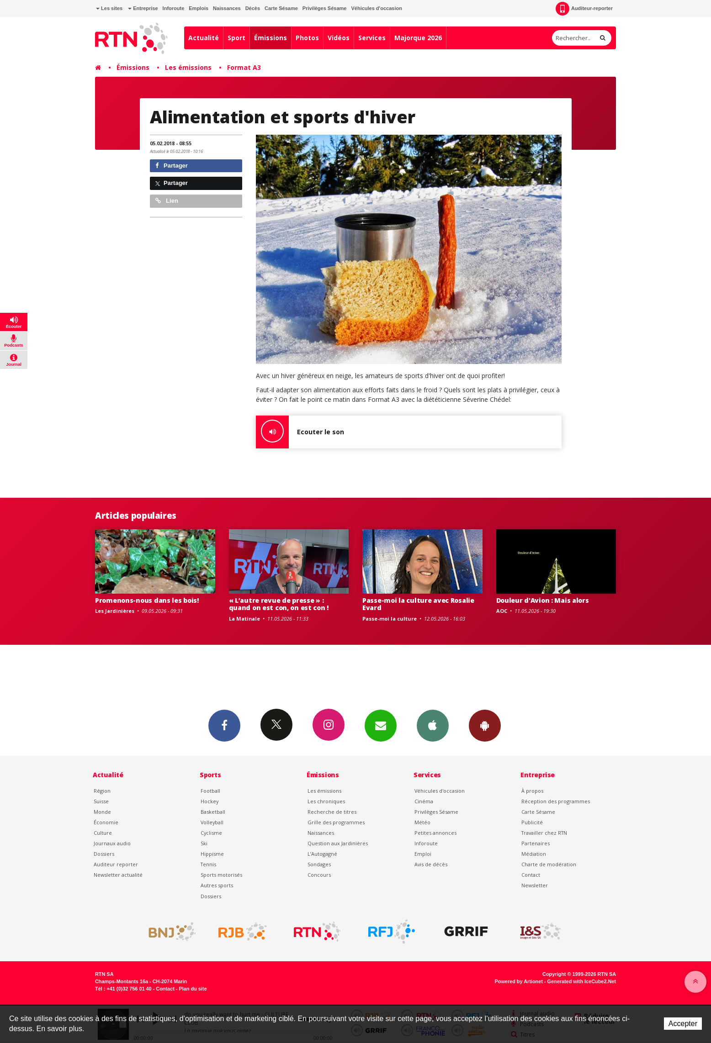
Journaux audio (112, 843)
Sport (236, 37)
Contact (530, 875)
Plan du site (193, 988)
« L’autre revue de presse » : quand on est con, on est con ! (279, 604)
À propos (532, 791)
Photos (307, 37)
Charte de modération (548, 864)
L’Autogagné (322, 854)
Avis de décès (430, 864)
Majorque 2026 (418, 37)
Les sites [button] (109, 8)
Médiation (533, 854)
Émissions (270, 37)
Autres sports (217, 885)
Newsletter (534, 885)
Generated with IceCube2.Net (581, 981)
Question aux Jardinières (338, 843)
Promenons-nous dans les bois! (147, 600)
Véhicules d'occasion (376, 8)
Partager (171, 165)
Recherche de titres (332, 812)
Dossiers (104, 854)
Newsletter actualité (118, 875)
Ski (204, 843)
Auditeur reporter (116, 864)
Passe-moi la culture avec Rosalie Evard (418, 604)
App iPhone (433, 725)
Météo (422, 822)
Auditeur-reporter (584, 9)
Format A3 (244, 67)
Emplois (198, 8)
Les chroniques (326, 801)
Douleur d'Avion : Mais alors (542, 600)
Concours (319, 875)
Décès (252, 8)
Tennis (208, 864)
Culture (103, 833)
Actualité (203, 37)
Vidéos (339, 37)
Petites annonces (435, 833)
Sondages (319, 864)
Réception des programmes (555, 801)
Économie (106, 822)
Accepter (683, 1023)
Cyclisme (211, 833)
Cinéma (423, 801)
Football (210, 791)
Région (102, 791)
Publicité (532, 822)
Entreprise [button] (143, 8)
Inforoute (174, 8)
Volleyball (212, 822)
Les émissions (188, 67)
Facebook (224, 725)
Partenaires (535, 843)
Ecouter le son (300, 432)
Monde (102, 812)
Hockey (209, 801)
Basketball (213, 812)
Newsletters (381, 725)
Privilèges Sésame (324, 8)
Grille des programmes (336, 822)
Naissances (227, 8)
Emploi (422, 854)
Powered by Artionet (519, 981)
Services (372, 37)
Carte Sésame (281, 8)
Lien (166, 200)
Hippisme (212, 854)
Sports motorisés (221, 875)
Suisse (101, 801)
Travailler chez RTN (544, 833)
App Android (485, 725)
